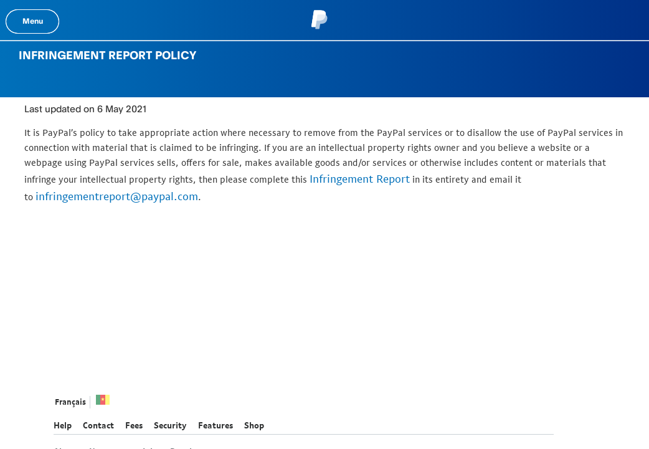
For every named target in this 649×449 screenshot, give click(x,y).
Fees (134, 425)
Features (215, 425)
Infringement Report (360, 178)
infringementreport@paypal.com (117, 196)
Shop (254, 425)
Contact (98, 425)
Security (170, 425)
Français (70, 402)
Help (63, 425)
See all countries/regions (103, 402)
